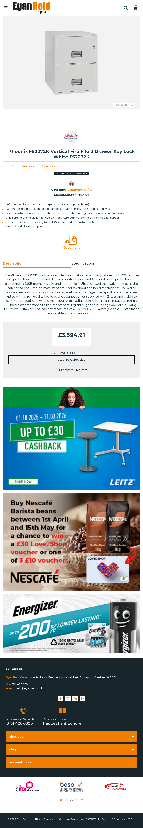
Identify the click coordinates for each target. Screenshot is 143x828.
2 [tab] (66, 800)
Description (29, 166)
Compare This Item (71, 370)
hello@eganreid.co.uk (29, 688)
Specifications (52, 166)
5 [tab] (82, 800)
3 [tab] (71, 800)
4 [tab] (77, 800)
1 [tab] (61, 800)
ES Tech (131, 819)
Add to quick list (71, 359)
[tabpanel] (28, 786)
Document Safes (79, 190)
